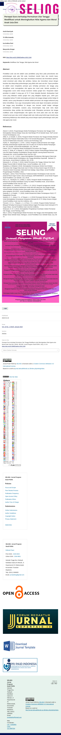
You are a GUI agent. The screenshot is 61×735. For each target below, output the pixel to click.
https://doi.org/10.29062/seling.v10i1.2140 (18, 57)
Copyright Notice (10, 516)
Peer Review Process (11, 490)
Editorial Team (10, 550)
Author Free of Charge (12, 502)
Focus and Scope (10, 487)
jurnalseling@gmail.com (17, 575)
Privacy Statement (10, 519)
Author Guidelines (10, 513)
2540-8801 (17, 556)
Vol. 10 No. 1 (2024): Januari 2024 (25, 9)
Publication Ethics (10, 499)
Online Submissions (11, 510)
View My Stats (13, 377)
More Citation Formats (10, 350)
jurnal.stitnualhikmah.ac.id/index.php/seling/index (29, 368)
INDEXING (8, 525)
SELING (18, 363)
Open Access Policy (11, 496)
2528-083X (16, 554)
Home (4, 9)
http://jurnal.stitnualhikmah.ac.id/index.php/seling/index (42, 710)
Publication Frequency (12, 493)
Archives (11, 9)
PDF (5, 308)
